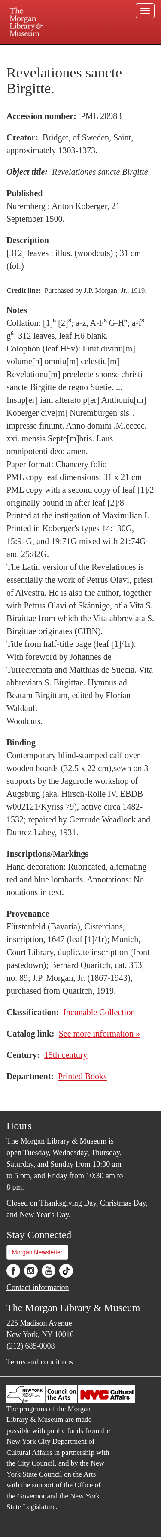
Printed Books (82, 1076)
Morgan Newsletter (37, 1252)
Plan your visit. (23, 50)
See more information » (99, 1033)
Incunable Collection (99, 1012)
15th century (66, 1055)
